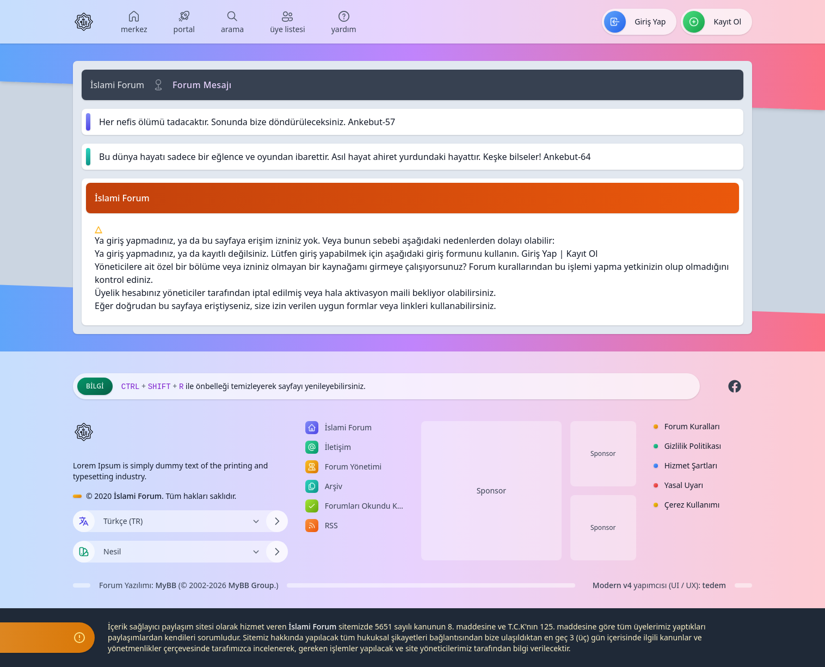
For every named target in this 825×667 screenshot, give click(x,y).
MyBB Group (251, 585)
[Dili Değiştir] (180, 521)
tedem (714, 585)
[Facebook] (735, 386)
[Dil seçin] (84, 521)
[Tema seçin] (84, 552)
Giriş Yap (539, 254)
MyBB (166, 585)
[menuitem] (134, 22)
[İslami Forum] (84, 22)
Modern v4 (612, 585)
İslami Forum (117, 85)
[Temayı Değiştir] (180, 552)
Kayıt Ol (582, 254)
